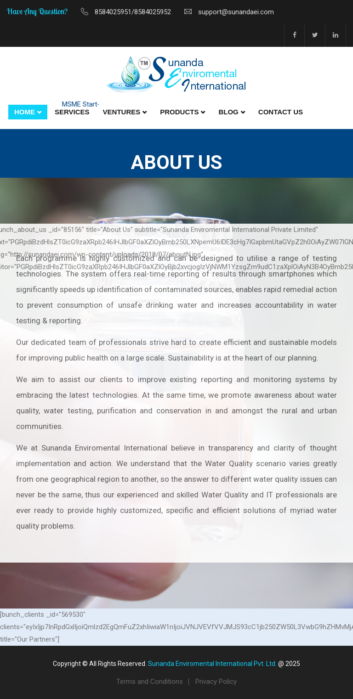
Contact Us (280, 112)
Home (24, 112)
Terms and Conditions (149, 681)
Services (72, 112)
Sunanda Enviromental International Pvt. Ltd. (212, 663)
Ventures (122, 112)
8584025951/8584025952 (133, 12)
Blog (228, 112)
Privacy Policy (216, 681)
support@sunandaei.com (236, 12)
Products (179, 112)
